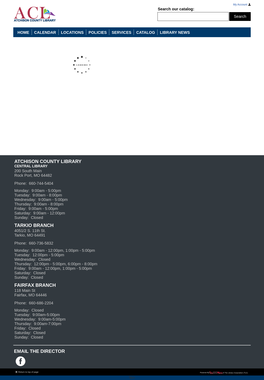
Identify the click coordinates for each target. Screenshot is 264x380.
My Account (240, 4)
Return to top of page (28, 372)
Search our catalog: (176, 9)
